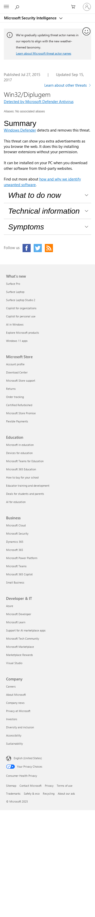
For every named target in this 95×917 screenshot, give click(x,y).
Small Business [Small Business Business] (15, 582)
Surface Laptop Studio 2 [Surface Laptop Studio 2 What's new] (20, 300)
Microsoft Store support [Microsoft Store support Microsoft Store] (20, 380)
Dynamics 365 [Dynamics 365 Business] (14, 542)
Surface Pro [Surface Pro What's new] (13, 284)
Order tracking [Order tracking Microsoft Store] (15, 397)
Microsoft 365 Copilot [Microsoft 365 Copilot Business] (19, 574)
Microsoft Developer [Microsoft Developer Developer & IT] (18, 614)
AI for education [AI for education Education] (16, 502)
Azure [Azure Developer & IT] (9, 606)
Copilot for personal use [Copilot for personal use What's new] (20, 316)
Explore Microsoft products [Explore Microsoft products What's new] (22, 332)
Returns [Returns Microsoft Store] (11, 389)
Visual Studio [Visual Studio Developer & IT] (14, 663)
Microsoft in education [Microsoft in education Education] (20, 445)
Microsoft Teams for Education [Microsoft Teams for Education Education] (25, 461)
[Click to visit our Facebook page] (27, 248)
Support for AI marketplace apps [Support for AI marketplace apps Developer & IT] (26, 630)
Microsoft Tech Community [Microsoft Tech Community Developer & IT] (22, 638)
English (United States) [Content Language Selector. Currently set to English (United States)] (28, 758)
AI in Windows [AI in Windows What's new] (15, 324)
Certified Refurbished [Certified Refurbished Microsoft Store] (19, 405)
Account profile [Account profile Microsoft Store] (15, 364)
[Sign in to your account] (87, 7)
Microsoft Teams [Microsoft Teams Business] (16, 566)
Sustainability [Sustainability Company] (14, 743)
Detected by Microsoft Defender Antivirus (38, 101)
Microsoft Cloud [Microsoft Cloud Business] (16, 525)
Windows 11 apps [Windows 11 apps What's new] (17, 341)
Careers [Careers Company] (11, 686)
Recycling (48, 793)
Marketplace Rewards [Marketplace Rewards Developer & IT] (19, 655)
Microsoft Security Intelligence (31, 17)
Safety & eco (32, 793)
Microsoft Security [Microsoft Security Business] (17, 533)
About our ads (66, 793)
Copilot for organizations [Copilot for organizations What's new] (21, 308)
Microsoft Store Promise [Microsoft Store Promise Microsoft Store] (21, 413)
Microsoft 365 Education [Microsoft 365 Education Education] (21, 469)
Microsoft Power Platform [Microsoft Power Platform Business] (21, 558)
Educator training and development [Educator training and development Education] (27, 485)
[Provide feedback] (86, 31)
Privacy (49, 785)
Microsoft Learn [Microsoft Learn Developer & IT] (15, 622)
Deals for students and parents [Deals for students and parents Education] (25, 494)
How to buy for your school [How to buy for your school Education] (22, 477)
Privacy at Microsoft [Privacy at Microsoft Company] (18, 711)
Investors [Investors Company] (11, 719)
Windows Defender (20, 130)
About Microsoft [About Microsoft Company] (16, 694)
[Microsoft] (47, 4)
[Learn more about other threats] (67, 86)
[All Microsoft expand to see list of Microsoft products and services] (6, 7)
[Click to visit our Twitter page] (38, 248)
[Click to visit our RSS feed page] (49, 248)
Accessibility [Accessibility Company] (13, 735)
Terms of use (64, 785)
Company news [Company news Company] (15, 703)
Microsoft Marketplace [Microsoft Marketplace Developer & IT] (20, 647)
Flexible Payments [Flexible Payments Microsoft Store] (17, 421)
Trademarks (13, 793)
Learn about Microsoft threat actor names (43, 53)
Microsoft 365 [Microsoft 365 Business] (14, 550)
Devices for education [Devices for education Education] (19, 453)
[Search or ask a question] (17, 7)
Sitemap (11, 785)
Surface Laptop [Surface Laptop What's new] (15, 292)
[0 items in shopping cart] (75, 7)
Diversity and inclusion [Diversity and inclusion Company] (20, 727)
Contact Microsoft (31, 785)
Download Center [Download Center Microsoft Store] (17, 372)
